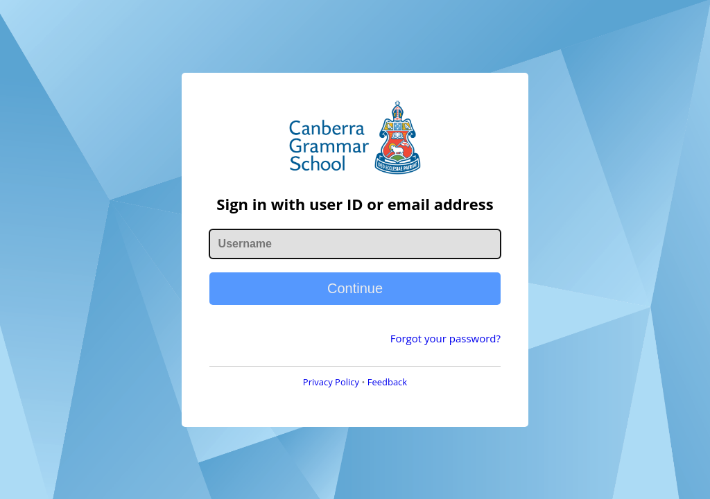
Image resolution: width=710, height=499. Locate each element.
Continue (355, 288)
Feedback (387, 382)
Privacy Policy (331, 382)
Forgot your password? (445, 338)
